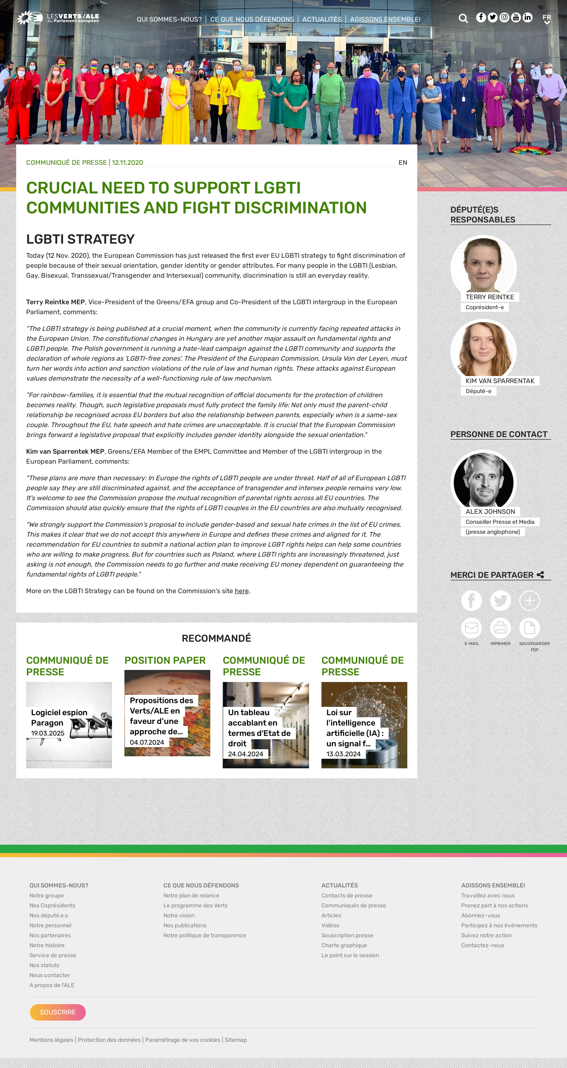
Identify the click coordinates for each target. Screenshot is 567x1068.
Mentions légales (51, 1040)
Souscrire (58, 1012)
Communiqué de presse (66, 162)
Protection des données (109, 1040)
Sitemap (236, 1040)
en (403, 162)
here (242, 591)
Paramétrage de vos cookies (182, 1040)
